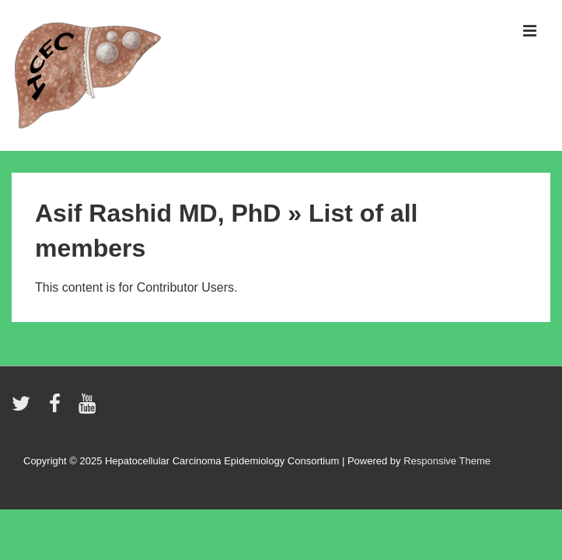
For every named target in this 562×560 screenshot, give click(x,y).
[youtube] (89, 409)
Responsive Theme (446, 461)
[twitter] (24, 409)
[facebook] (58, 409)
